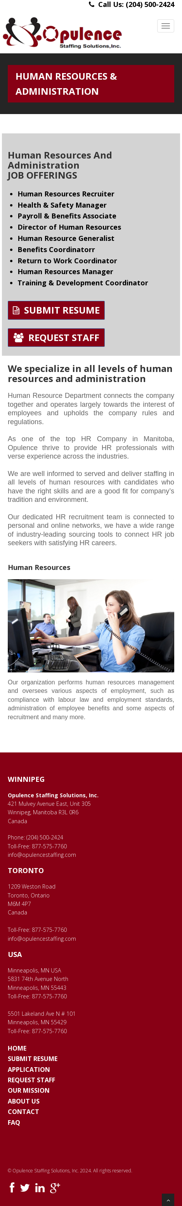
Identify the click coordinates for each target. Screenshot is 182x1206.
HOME (17, 1048)
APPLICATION (29, 1069)
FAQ (14, 1122)
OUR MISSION (29, 1090)
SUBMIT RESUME (56, 310)
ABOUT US (24, 1101)
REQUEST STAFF (56, 337)
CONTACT (23, 1111)
